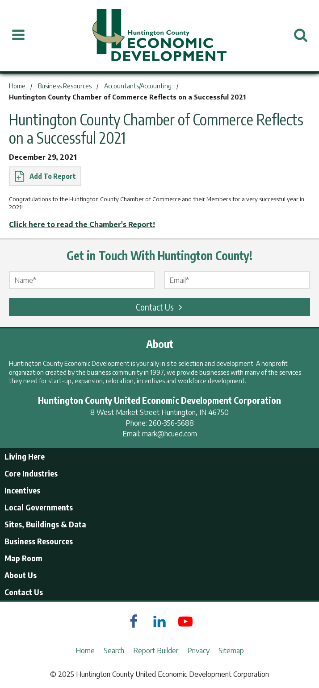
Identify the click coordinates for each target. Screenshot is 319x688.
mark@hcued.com (169, 433)
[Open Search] (301, 35)
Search (114, 650)
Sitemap (231, 650)
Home (85, 650)
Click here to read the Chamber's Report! (82, 224)
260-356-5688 (171, 423)
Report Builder (155, 650)
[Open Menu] (18, 35)
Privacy (198, 650)
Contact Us (160, 306)
